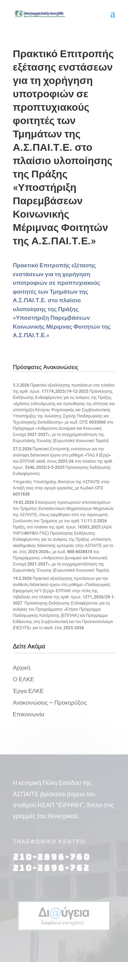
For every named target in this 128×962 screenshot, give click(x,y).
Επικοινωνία (28, 714)
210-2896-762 (51, 871)
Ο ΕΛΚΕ (23, 679)
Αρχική (22, 667)
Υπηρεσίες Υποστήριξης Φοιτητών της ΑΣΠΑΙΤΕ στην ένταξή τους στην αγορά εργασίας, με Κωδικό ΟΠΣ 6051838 (61, 488)
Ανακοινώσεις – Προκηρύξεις (50, 702)
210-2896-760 (51, 860)
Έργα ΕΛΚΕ (28, 690)
